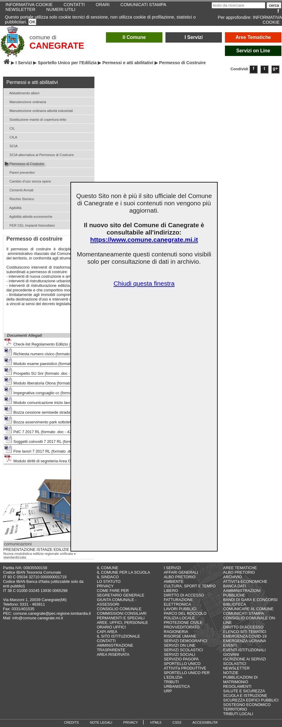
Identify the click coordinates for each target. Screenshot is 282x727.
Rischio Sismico (19, 198)
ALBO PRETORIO (179, 577)
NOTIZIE (230, 672)
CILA (11, 136)
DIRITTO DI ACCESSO (184, 595)
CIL (10, 127)
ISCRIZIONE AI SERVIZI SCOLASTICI (244, 661)
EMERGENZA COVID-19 (245, 636)
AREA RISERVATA (113, 654)
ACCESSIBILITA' (205, 722)
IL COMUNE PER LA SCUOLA (123, 572)
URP (168, 691)
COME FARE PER (113, 590)
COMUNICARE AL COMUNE (248, 609)
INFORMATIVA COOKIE (267, 20)
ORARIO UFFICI (111, 627)
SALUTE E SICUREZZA (244, 691)
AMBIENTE (173, 581)
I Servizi (194, 37)
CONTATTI (106, 640)
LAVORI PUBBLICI (180, 609)
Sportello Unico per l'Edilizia (67, 62)
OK (32, 21)
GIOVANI (231, 654)
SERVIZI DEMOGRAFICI (185, 640)
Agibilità (13, 207)
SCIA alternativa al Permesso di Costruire (39, 154)
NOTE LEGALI (101, 722)
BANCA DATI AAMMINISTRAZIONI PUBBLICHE (241, 590)
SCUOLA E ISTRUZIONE (245, 695)
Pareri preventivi (20, 172)
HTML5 (155, 722)
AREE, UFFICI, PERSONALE (122, 622)
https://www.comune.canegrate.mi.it (144, 239)
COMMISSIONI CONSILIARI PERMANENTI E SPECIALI (122, 615)
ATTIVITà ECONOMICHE (245, 581)
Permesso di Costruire (24, 163)
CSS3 (176, 722)
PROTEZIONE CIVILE (183, 622)
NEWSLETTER (20, 9)
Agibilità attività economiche (29, 216)
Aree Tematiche (253, 37)
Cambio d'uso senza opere (28, 180)
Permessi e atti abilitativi (127, 62)
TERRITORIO (235, 709)
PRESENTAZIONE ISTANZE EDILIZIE (36, 550)
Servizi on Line (253, 50)
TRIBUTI (171, 682)
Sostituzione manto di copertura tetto (35, 119)
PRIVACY (105, 586)
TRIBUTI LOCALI (238, 713)
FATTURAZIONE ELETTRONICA (178, 602)
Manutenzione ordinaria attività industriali (39, 110)
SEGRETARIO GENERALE (120, 595)
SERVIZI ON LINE (179, 645)
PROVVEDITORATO (181, 627)
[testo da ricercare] (238, 5)
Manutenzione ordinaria (25, 101)
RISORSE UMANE (180, 636)
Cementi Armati (19, 189)
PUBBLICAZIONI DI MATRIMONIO (240, 679)
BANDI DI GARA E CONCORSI (250, 599)
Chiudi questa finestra (144, 283)
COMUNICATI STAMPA (243, 613)
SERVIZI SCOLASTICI (183, 650)
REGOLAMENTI (237, 686)
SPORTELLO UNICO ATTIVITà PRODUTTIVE (185, 665)
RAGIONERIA (176, 631)
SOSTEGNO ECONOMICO (246, 704)
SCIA (11, 145)
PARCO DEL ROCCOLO (185, 613)
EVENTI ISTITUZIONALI (244, 650)
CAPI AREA (107, 631)
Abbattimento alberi (22, 92)
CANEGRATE (56, 45)
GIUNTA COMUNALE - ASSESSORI (117, 602)
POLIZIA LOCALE (179, 618)
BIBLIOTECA (234, 604)
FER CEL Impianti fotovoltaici (30, 225)
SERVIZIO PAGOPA (181, 659)
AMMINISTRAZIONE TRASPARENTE (115, 647)
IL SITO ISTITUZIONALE (118, 636)
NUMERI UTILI (60, 9)
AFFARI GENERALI (181, 572)
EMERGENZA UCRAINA (244, 640)
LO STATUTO (109, 581)
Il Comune (134, 37)
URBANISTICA (177, 686)
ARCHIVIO (232, 577)
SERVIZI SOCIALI (179, 654)
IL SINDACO (108, 577)
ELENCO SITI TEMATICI (244, 631)
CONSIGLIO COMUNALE (119, 609)
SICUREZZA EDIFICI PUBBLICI (251, 700)
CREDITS (71, 722)
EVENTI (230, 645)
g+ (275, 68)
